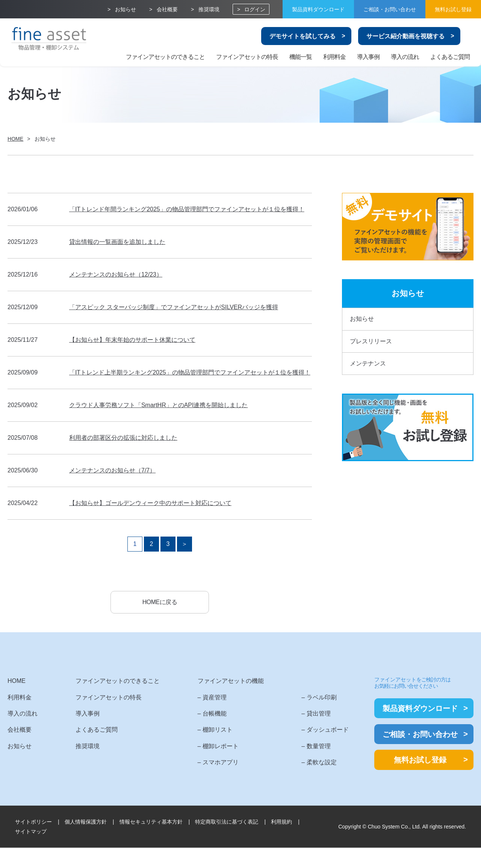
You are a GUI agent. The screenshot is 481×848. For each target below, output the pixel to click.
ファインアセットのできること (165, 57)
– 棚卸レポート (214, 746)
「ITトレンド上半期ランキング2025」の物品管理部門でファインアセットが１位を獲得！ (189, 372)
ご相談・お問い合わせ (389, 9)
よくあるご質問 (450, 57)
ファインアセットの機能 (227, 681)
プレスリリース (371, 341)
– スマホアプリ (214, 762)
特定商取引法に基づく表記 (226, 822)
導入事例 (368, 57)
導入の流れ (405, 57)
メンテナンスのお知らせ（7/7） (112, 470)
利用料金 (334, 57)
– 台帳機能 (208, 714)
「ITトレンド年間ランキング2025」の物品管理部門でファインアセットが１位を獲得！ (186, 209)
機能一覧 (300, 57)
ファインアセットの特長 (247, 57)
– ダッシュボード (319, 730)
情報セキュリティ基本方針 (151, 822)
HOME (17, 681)
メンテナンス (368, 363)
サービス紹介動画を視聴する (405, 36)
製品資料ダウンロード (318, 9)
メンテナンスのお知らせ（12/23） (115, 274)
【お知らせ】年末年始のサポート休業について (132, 340)
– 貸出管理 (310, 714)
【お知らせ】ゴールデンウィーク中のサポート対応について (150, 503)
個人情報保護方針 (86, 822)
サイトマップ (31, 832)
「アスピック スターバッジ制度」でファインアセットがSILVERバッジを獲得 (173, 307)
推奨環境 (208, 9)
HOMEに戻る (160, 602)
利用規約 (281, 822)
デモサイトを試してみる (302, 36)
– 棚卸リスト (211, 730)
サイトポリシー (33, 822)
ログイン (254, 9)
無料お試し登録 (453, 9)
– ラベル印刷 (313, 697)
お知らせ (125, 9)
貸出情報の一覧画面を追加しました (117, 242)
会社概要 (167, 9)
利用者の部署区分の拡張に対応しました (123, 438)
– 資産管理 (208, 697)
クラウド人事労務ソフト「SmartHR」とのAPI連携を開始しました (158, 405)
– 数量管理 (310, 746)
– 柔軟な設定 (313, 762)
